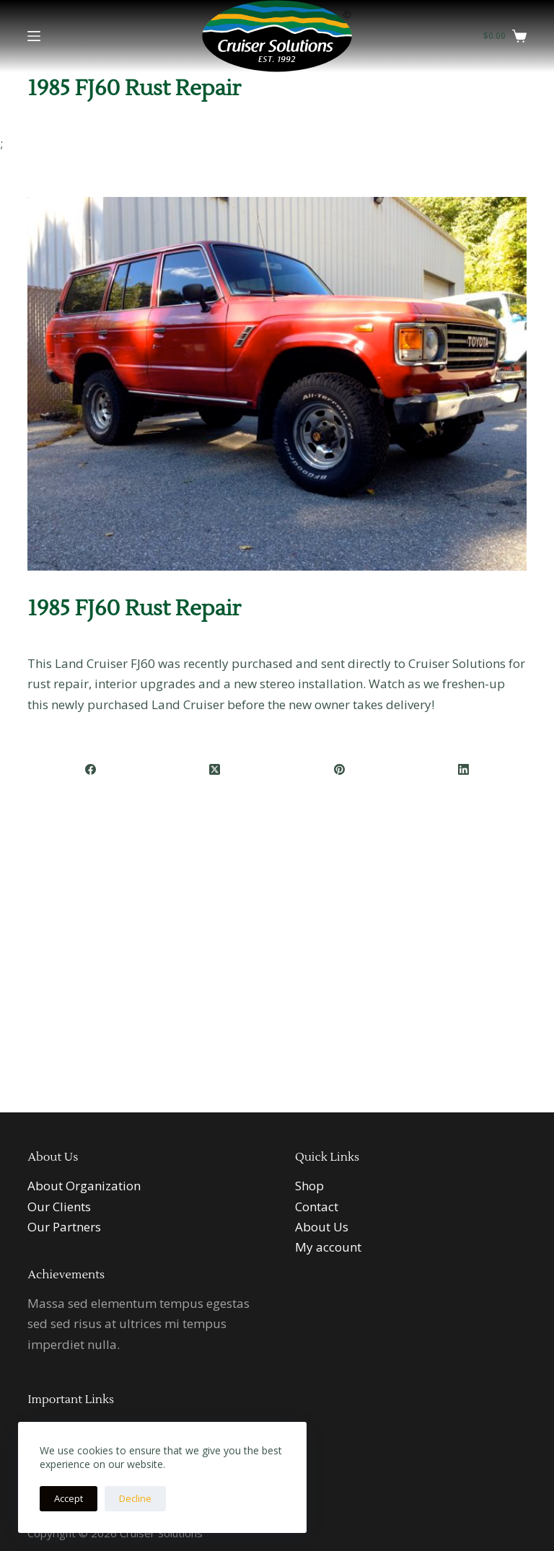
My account (328, 1247)
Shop (309, 1185)
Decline (135, 1498)
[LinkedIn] (464, 770)
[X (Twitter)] (215, 770)
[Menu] (33, 36)
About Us (321, 1226)
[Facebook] (90, 770)
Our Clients (59, 1206)
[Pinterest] (340, 770)
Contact (316, 1206)
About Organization (84, 1185)
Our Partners (64, 1226)
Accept (68, 1498)
